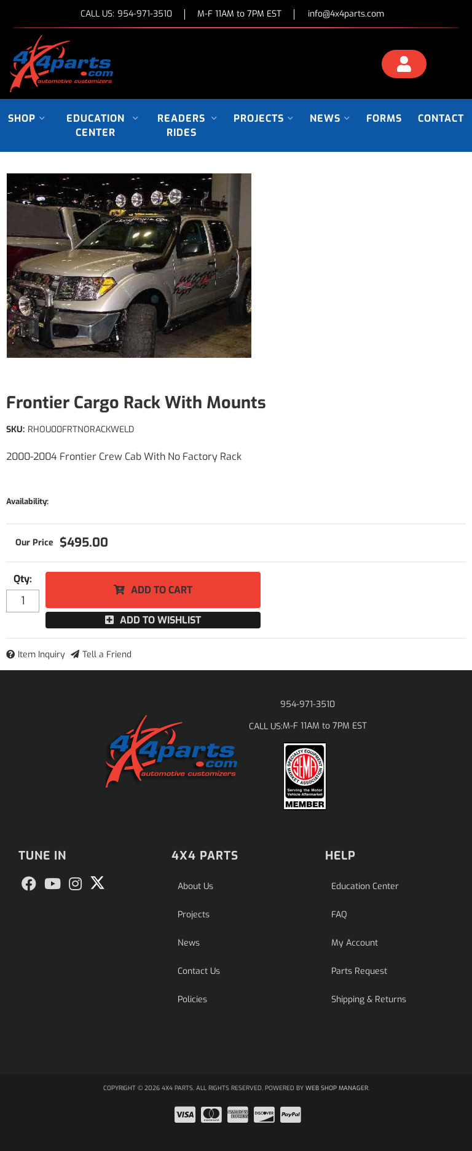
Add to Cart (161, 589)
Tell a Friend (107, 654)
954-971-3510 (307, 704)
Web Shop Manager (336, 1088)
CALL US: (126, 14)
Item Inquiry (41, 654)
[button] (26, 118)
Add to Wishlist (160, 620)
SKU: (15, 429)
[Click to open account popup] (404, 65)
